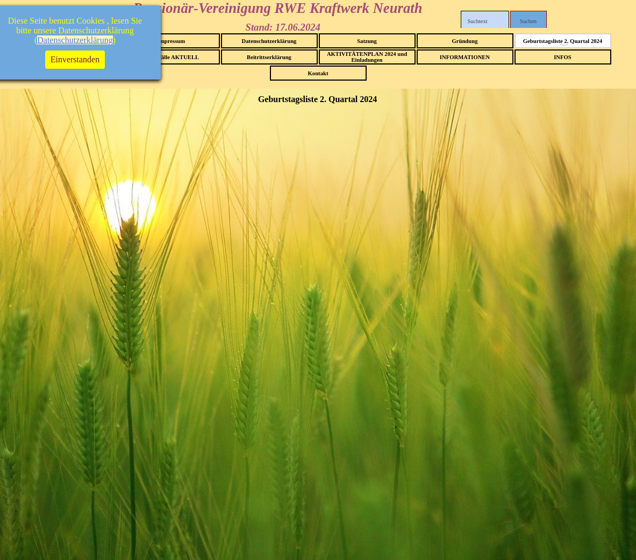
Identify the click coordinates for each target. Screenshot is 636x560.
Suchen (528, 21)
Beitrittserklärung (269, 57)
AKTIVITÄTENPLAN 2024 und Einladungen (367, 57)
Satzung (367, 41)
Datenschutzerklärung (269, 41)
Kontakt (318, 73)
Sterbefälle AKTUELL (171, 57)
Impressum (171, 41)
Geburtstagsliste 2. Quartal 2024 (562, 41)
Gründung (465, 41)
